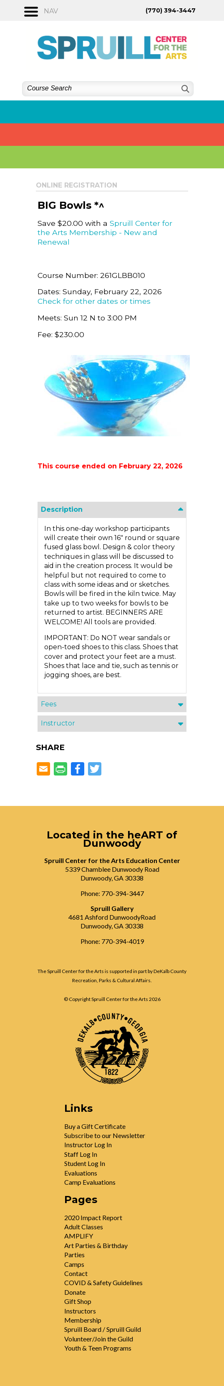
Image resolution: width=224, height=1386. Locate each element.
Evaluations (80, 1173)
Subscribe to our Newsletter (104, 1135)
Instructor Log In (88, 1144)
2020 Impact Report (93, 1217)
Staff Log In (80, 1154)
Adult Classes (83, 1227)
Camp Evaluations (90, 1182)
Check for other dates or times (94, 301)
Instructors (80, 1311)
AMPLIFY (78, 1236)
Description (62, 509)
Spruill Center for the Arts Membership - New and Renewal (105, 232)
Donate (75, 1292)
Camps (74, 1264)
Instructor (58, 723)
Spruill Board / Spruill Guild (102, 1329)
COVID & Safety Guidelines (103, 1282)
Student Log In (84, 1163)
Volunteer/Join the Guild (98, 1339)
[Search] (184, 89)
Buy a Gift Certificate (95, 1126)
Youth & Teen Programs (97, 1348)
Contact (76, 1273)
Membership (82, 1320)
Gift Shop (77, 1301)
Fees (48, 704)
